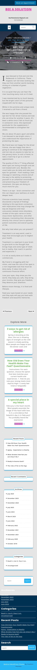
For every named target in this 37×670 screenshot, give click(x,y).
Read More (18, 351)
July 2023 (13, 511)
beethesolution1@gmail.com (18, 60)
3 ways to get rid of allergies (18, 330)
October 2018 (14, 535)
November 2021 (15, 529)
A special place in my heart (18, 401)
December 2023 (15, 504)
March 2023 (14, 517)
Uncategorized (22, 38)
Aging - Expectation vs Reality (12, 604)
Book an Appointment (25, 3)
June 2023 (13, 514)
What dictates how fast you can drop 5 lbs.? (18, 606)
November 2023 (15, 508)
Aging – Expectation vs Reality (18, 451)
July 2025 (13, 501)
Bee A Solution (18, 8)
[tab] (9, 27)
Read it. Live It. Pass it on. (11, 588)
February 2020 (14, 532)
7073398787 (18, 19)
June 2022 (13, 520)
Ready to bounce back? (16, 459)
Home (9, 38)
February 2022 (14, 523)
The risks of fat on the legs (17, 462)
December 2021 (15, 526)
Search (33, 27)
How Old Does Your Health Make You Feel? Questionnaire (18, 363)
